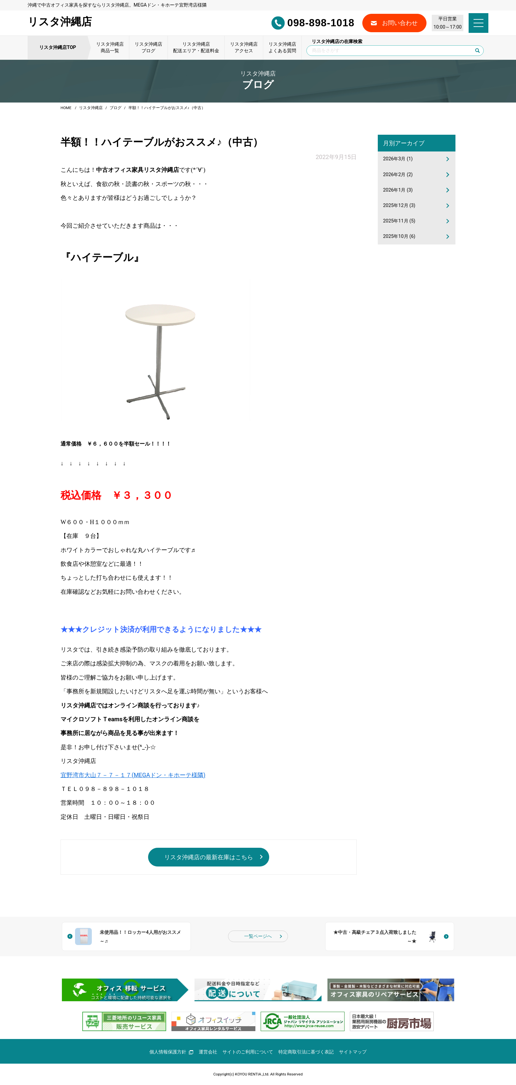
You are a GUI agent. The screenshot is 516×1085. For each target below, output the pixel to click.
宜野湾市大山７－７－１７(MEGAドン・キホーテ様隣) (133, 775)
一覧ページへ (258, 936)
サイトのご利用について (247, 1052)
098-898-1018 (312, 23)
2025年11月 (399, 221)
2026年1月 (398, 190)
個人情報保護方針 (171, 1052)
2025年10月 (399, 236)
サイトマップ (353, 1052)
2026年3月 (398, 159)
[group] (125, 990)
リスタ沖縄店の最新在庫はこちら (208, 857)
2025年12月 (399, 205)
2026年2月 (398, 174)
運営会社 (208, 1052)
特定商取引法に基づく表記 (306, 1052)
